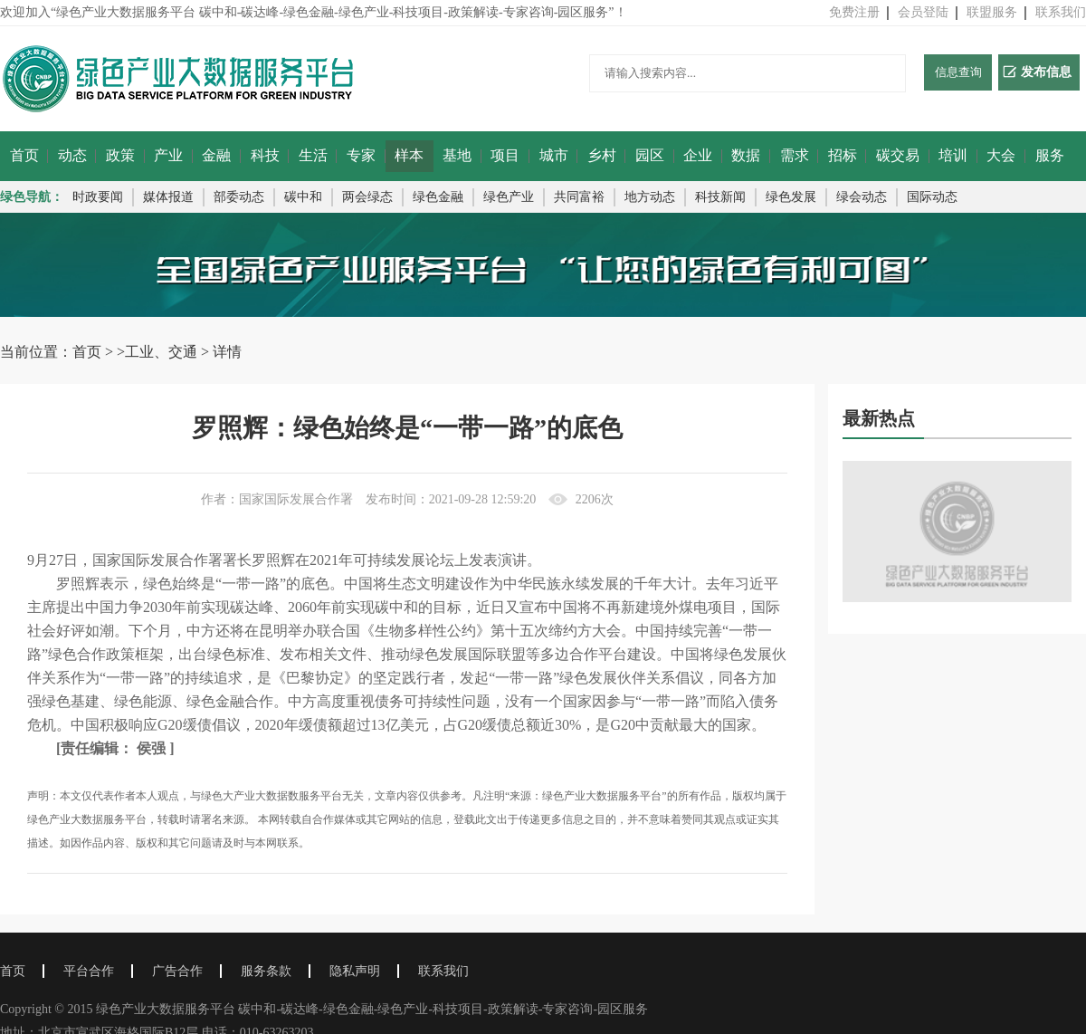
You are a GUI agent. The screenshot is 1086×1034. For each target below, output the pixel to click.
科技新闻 (720, 197)
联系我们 (1060, 12)
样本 (409, 155)
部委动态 (239, 197)
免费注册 (854, 12)
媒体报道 (168, 197)
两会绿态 (367, 197)
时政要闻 (97, 197)
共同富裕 (579, 197)
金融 (216, 155)
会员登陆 (923, 12)
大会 (1000, 155)
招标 (842, 155)
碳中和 (303, 197)
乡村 (601, 155)
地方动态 (649, 197)
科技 (265, 155)
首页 (24, 155)
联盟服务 (992, 12)
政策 (120, 155)
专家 (361, 155)
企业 (697, 155)
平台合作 (88, 971)
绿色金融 (438, 197)
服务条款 (266, 971)
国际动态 (932, 197)
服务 (1049, 155)
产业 (168, 155)
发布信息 (1037, 72)
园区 (649, 155)
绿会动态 (861, 197)
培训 (952, 155)
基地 (457, 155)
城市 (553, 155)
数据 (745, 155)
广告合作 (177, 971)
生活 (313, 155)
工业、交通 (161, 351)
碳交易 (897, 155)
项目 (505, 155)
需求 (794, 155)
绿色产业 (508, 197)
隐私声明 (354, 971)
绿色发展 (791, 197)
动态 (72, 155)
